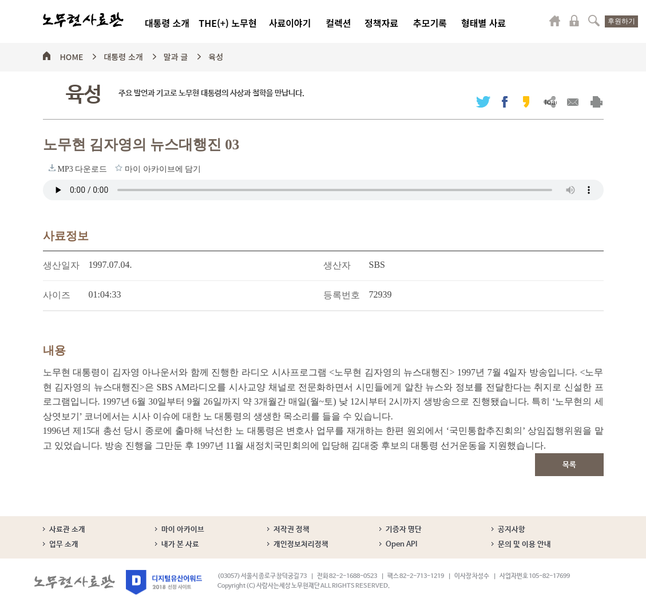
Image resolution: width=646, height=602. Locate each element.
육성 (215, 55)
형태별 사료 (483, 23)
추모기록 (430, 23)
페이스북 (505, 101)
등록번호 (341, 295)
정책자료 (381, 23)
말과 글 (176, 55)
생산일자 (61, 265)
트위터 (483, 101)
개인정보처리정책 (301, 544)
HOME (72, 55)
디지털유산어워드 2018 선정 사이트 (164, 582)
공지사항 (511, 529)
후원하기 (621, 21)
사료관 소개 (67, 529)
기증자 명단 (404, 529)
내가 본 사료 (180, 544)
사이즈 (56, 295)
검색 (594, 20)
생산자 (337, 265)
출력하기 (596, 101)
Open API (401, 544)
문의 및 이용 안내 (524, 544)
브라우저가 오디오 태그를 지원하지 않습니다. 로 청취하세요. (323, 190)
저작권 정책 (292, 529)
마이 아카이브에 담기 (118, 167)
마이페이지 (555, 20)
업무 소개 (63, 544)
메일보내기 (573, 101)
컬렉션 (338, 23)
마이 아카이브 (182, 529)
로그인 (574, 20)
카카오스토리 (526, 101)
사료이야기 (290, 23)
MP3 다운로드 (52, 167)
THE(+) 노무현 (227, 23)
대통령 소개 (167, 23)
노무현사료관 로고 (83, 20)
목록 (569, 465)
